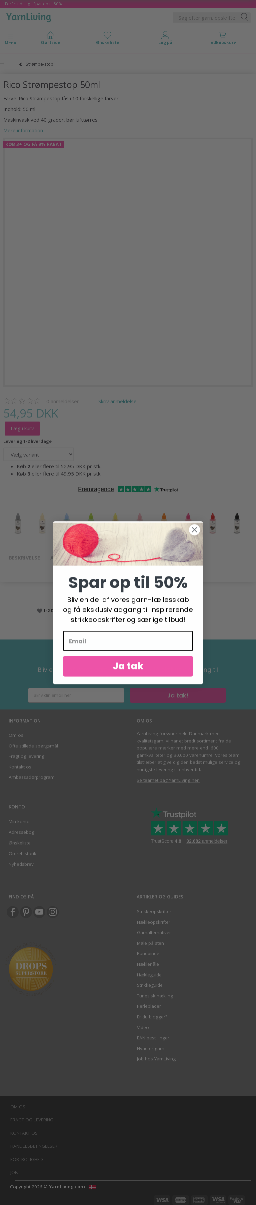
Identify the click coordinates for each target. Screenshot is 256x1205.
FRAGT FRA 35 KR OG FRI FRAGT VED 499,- (131, 598)
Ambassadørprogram (32, 777)
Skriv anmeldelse (117, 401)
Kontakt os (20, 767)
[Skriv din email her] (76, 695)
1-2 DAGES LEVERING (64, 610)
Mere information (23, 130)
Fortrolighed (26, 1159)
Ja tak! (177, 695)
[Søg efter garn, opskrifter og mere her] (245, 17)
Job (14, 1172)
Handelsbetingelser (33, 1146)
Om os (16, 735)
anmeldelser (62, 401)
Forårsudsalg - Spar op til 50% (33, 4)
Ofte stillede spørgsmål (33, 746)
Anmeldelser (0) (72, 557)
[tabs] (222, 39)
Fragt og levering (26, 756)
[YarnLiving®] (28, 16)
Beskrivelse (24, 557)
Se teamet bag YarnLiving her (168, 780)
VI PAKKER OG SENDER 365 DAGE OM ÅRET (131, 626)
